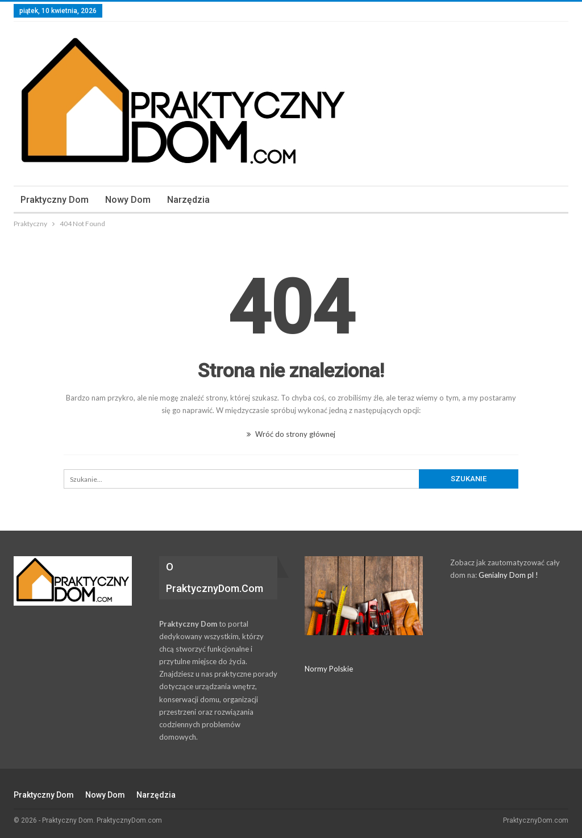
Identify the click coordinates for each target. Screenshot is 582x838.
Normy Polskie (329, 668)
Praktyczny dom (54, 199)
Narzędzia (188, 199)
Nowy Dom (128, 199)
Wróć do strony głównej (291, 434)
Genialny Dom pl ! (508, 574)
